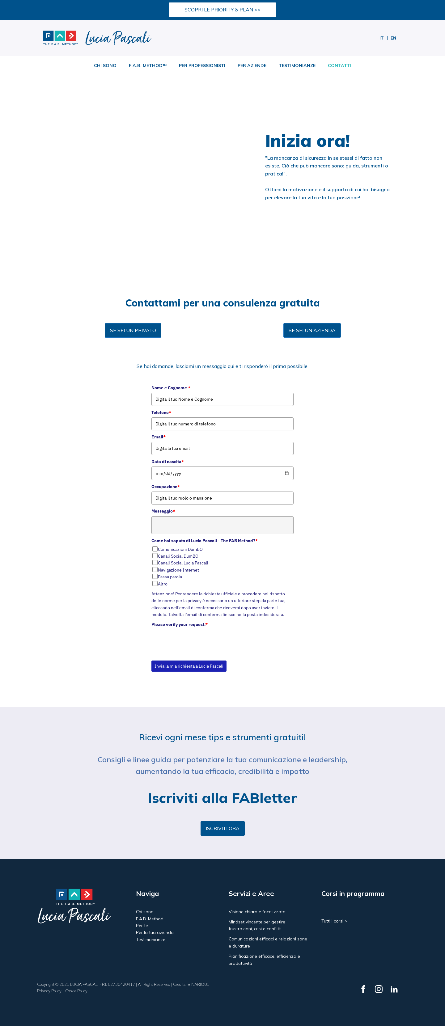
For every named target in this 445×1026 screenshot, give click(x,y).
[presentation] (198, 642)
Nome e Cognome (170, 388)
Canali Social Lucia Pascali (183, 563)
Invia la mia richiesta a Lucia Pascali (189, 666)
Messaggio (163, 511)
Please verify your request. (179, 624)
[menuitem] (381, 38)
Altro (162, 584)
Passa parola (170, 577)
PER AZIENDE (252, 65)
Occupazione (165, 486)
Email (158, 437)
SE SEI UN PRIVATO (133, 330)
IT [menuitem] (381, 38)
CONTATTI (339, 65)
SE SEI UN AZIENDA (312, 330)
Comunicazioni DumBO (180, 549)
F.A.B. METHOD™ (148, 65)
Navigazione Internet (178, 570)
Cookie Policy (76, 990)
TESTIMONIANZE (297, 65)
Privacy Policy (49, 990)
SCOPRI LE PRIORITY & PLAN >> (222, 9)
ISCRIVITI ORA (222, 828)
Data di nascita (167, 461)
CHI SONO (105, 65)
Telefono (161, 412)
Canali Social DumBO (178, 556)
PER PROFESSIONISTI (202, 65)
